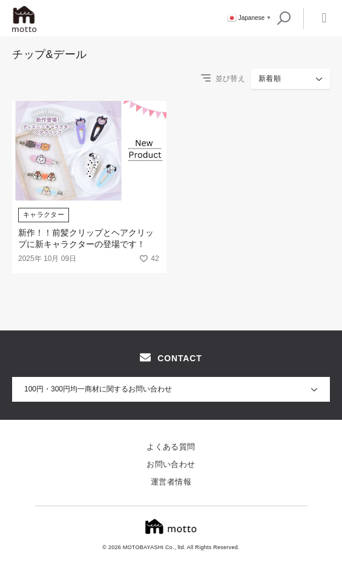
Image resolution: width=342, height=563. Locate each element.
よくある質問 (170, 446)
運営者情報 (171, 481)
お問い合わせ (170, 464)
